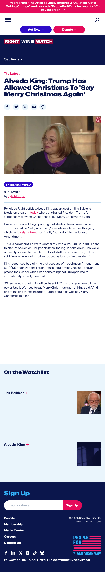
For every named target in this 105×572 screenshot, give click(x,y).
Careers (10, 536)
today (34, 212)
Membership (13, 524)
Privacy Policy (15, 560)
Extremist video (18, 184)
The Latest (12, 73)
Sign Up (72, 505)
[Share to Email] (34, 107)
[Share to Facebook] (7, 107)
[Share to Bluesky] (16, 107)
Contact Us (12, 543)
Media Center (14, 530)
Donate (9, 518)
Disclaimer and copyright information (59, 560)
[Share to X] (25, 107)
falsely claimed (27, 232)
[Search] (97, 20)
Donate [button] (67, 29)
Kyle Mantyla (16, 196)
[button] (42, 107)
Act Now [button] (34, 29)
